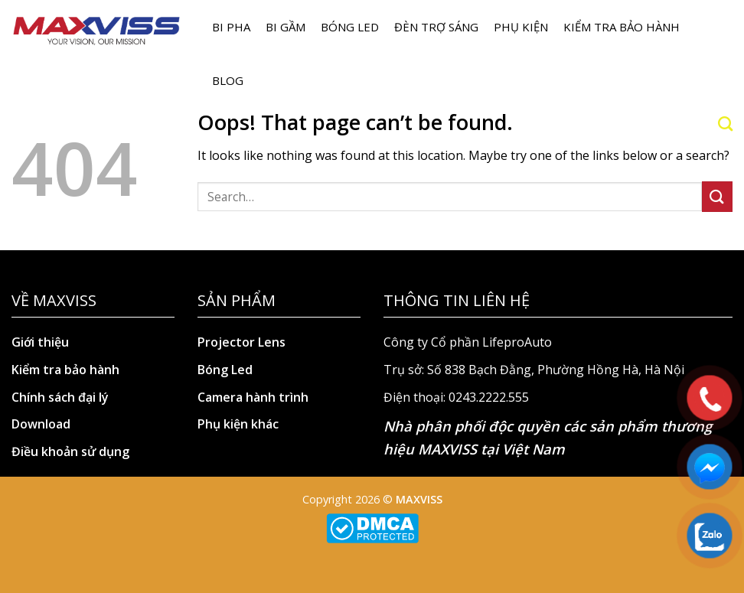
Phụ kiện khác (238, 423)
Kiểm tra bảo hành (621, 26)
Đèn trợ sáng (436, 26)
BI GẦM (285, 26)
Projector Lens (241, 342)
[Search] (725, 123)
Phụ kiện (521, 26)
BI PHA (231, 26)
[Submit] (717, 196)
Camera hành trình (252, 397)
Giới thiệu (40, 342)
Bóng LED (350, 26)
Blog (227, 80)
